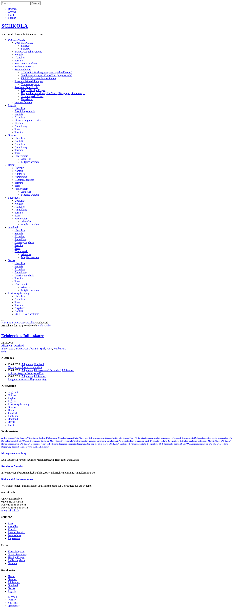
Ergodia (12, 105)
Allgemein (7, 345)
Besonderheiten (23, 69)
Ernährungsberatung (18, 293)
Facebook (13, 596)
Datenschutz (14, 535)
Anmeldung (21, 126)
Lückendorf (14, 197)
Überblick (20, 108)
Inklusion (45, 441)
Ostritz (11, 260)
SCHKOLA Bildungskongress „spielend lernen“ (46, 72)
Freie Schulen (20, 438)
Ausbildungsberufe (25, 111)
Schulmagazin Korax (32, 96)
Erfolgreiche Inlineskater (22, 335)
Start (3, 322)
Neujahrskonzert (65, 438)
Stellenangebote (16, 560)
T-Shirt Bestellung (17, 554)
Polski (11, 14)
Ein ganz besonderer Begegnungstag (27, 379)
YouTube (13, 602)
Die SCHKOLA (16, 39)
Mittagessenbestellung (13, 453)
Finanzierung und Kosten (28, 120)
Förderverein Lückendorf (47, 370)
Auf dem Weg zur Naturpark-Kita (25, 373)
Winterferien (33, 438)
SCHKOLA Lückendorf (119, 444)
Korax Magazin (16, 551)
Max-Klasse (55, 441)
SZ (161, 444)
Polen (121, 441)
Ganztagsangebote (24, 179)
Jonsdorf (12, 413)
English (12, 17)
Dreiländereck (156, 441)
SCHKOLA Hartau (41, 447)
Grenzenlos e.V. (225, 438)
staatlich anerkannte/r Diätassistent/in (101, 438)
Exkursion (203, 444)
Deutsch (12, 8)
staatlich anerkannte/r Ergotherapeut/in (158, 438)
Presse (15, 447)
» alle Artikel (44, 325)
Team (17, 129)
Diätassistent (51, 438)
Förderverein (21, 156)
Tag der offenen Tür (99, 444)
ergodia (72, 444)
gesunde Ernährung (97, 441)
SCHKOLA (14, 26)
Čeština (12, 11)
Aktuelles (20, 57)
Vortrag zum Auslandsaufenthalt (25, 367)
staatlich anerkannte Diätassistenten (192, 438)
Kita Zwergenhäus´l (172, 441)
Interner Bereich (23, 102)
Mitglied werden (30, 161)
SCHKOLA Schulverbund (28, 51)
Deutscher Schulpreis (198, 441)
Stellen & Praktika (24, 66)
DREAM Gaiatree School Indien (38, 78)
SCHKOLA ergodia (190, 444)
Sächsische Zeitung (172, 444)
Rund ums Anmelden (26, 63)
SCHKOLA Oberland (27, 348)
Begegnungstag (83, 444)
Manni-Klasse (214, 441)
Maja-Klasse (78, 438)
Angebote (20, 308)
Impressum (14, 538)
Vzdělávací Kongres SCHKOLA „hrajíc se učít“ (46, 75)
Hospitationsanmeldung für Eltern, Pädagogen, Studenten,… (53, 93)
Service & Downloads (26, 87)
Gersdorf (12, 135)
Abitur (138, 438)
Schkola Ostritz (25, 447)
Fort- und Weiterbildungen (29, 81)
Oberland (13, 227)
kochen (42, 438)
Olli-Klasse (124, 438)
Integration (139, 441)
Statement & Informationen (17, 479)
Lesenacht (212, 438)
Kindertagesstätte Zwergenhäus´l (145, 444)
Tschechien (129, 441)
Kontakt (19, 54)
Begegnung (6, 447)
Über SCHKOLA (24, 42)
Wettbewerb (59, 348)
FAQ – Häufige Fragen (33, 90)
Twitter (12, 599)
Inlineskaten (7, 348)
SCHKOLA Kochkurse (27, 314)
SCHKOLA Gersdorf (29, 444)
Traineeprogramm (30, 84)
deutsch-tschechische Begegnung (54, 444)
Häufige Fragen (16, 557)
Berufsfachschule (9, 441)
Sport (49, 348)
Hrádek (184, 441)
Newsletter (27, 99)
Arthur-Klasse (7, 438)
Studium (19, 123)
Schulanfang (112, 441)
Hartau (11, 164)
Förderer (25, 48)
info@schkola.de (10, 510)
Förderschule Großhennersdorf (74, 441)
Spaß (42, 348)
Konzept (25, 45)
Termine (19, 60)
